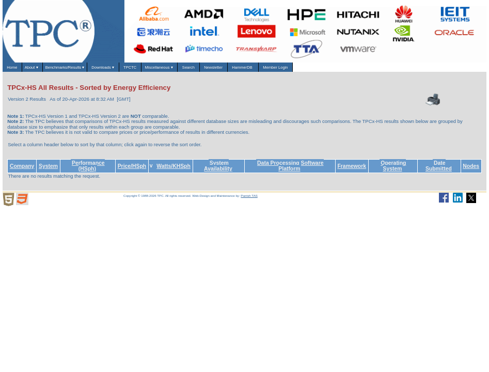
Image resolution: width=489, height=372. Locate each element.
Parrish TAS (249, 200)
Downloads (152, 69)
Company (22, 170)
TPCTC (193, 69)
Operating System (393, 170)
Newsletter (316, 69)
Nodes (471, 170)
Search (279, 69)
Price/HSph (132, 170)
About (47, 69)
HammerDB (360, 69)
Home (17, 69)
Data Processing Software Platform (290, 170)
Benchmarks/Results (95, 69)
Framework (351, 170)
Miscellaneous (236, 69)
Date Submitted (438, 170)
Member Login (409, 69)
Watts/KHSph (173, 170)
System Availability (218, 170)
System (48, 170)
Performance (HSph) (88, 170)
